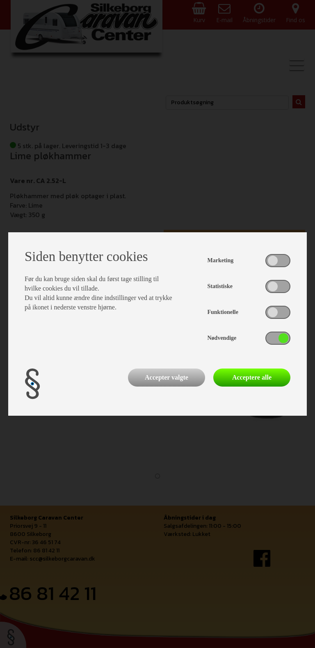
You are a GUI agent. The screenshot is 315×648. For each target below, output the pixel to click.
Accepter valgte (166, 377)
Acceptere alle (252, 377)
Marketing (221, 260)
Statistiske (220, 286)
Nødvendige (222, 338)
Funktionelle (223, 312)
